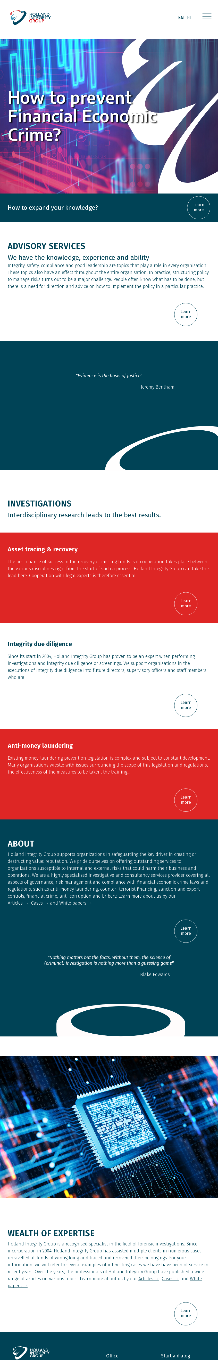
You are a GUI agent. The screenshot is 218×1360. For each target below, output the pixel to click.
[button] (207, 18)
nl (189, 17)
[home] (31, 18)
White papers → (75, 903)
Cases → (40, 903)
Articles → (18, 903)
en (181, 17)
